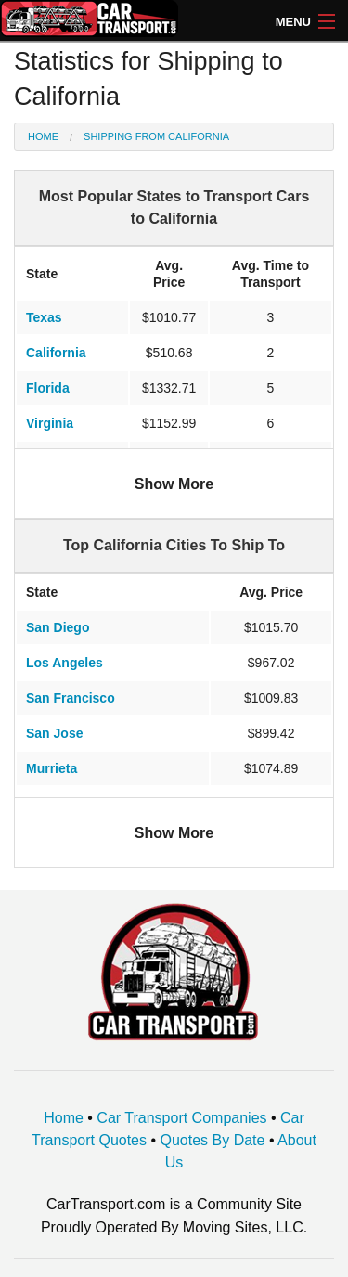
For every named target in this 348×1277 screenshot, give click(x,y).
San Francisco (70, 697)
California (56, 352)
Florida (48, 388)
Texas (44, 317)
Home (43, 136)
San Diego (57, 627)
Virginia (49, 423)
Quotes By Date (213, 1140)
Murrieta (51, 768)
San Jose (54, 733)
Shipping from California (156, 136)
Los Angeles (64, 662)
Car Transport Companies (181, 1118)
